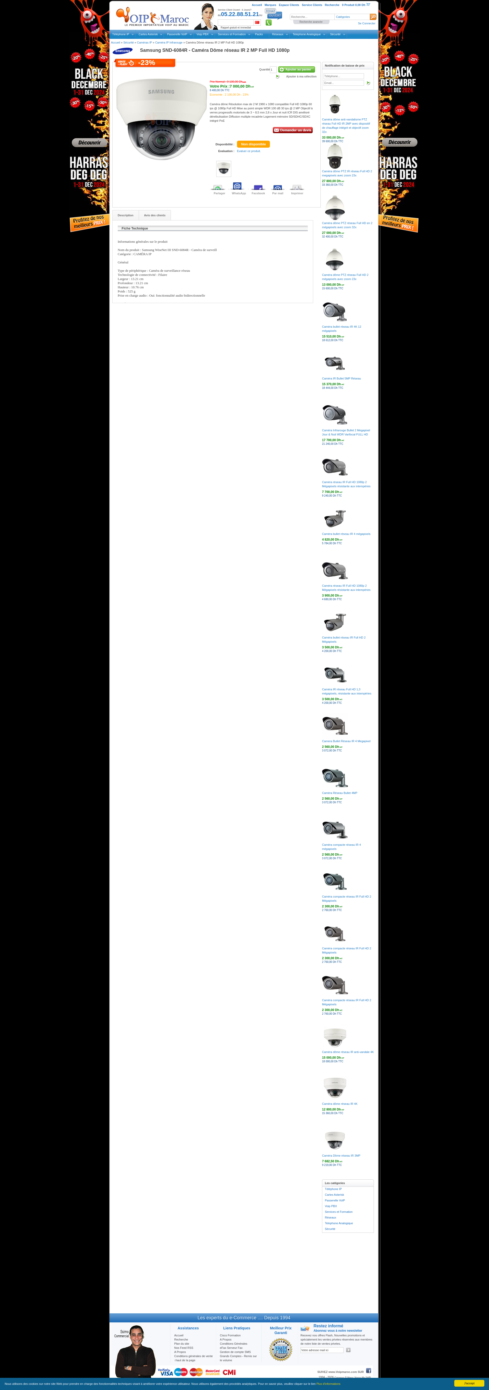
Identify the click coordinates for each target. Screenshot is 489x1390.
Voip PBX (202, 34)
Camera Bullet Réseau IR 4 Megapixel (346, 741)
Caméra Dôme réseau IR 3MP (341, 1155)
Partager (219, 193)
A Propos (226, 1339)
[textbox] (312, 17)
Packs (259, 34)
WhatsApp (239, 193)
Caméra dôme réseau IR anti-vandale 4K (348, 1052)
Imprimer (297, 193)
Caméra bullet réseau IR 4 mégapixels (346, 533)
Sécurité (335, 34)
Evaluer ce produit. (249, 151)
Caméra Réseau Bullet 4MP (339, 792)
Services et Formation (232, 34)
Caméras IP (144, 42)
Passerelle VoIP (177, 34)
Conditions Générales (233, 1343)
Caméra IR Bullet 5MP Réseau (341, 378)
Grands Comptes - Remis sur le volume (238, 1358)
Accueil (115, 42)
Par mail (277, 193)
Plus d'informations (329, 1383)
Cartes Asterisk (148, 34)
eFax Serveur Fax (231, 1347)
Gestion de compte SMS (235, 1351)
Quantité (264, 69)
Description (126, 215)
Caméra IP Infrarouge (169, 42)
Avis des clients (155, 215)
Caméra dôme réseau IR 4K (340, 1103)
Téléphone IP (120, 34)
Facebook (258, 193)
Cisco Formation (230, 1335)
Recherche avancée (311, 21)
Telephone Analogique (307, 34)
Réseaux (277, 34)
